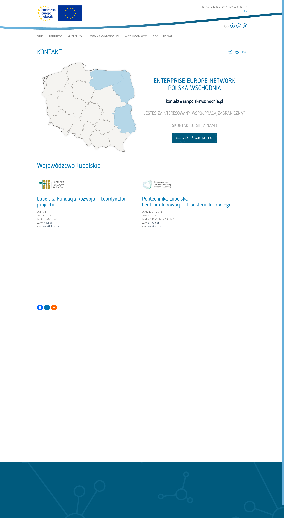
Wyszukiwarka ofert (136, 36)
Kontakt (167, 36)
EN (245, 11)
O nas (40, 36)
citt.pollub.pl (154, 223)
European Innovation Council (103, 36)
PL (240, 11)
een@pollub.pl (155, 226)
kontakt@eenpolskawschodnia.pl (194, 101)
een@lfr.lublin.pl (51, 226)
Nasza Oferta (74, 36)
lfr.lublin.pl (48, 223)
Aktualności (55, 36)
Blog (155, 36)
